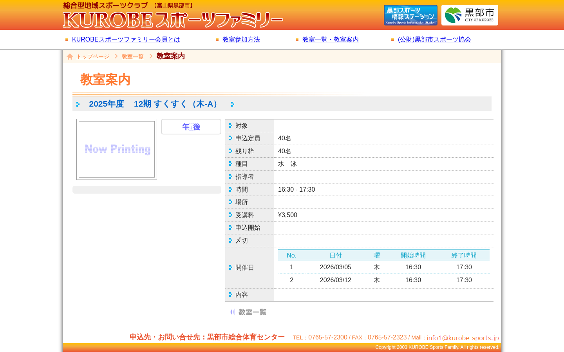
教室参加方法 (241, 39)
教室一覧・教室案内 (330, 39)
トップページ (92, 56)
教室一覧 (133, 56)
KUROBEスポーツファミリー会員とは (126, 39)
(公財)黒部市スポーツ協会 (434, 39)
